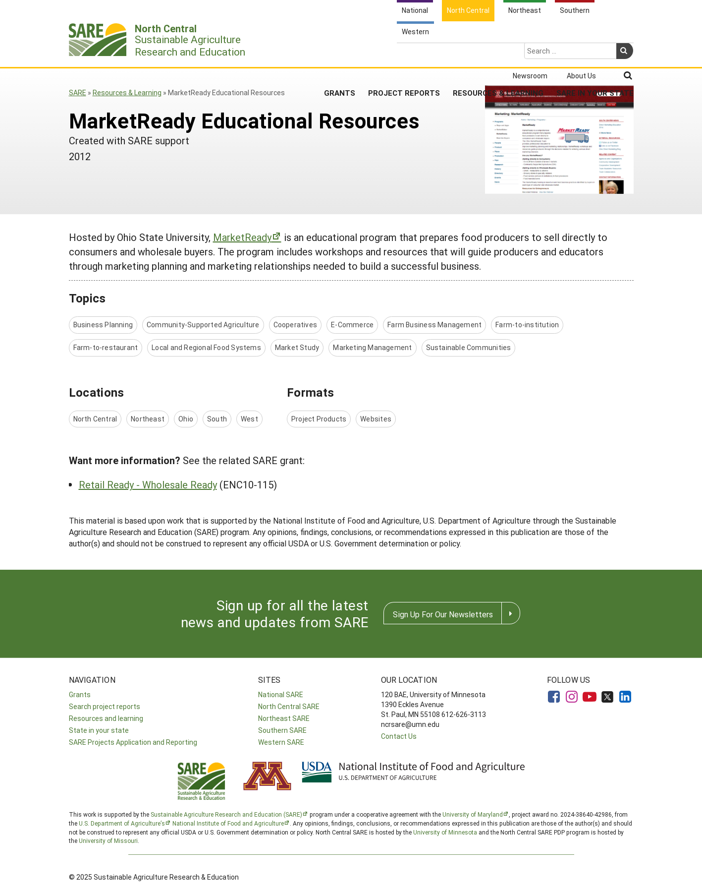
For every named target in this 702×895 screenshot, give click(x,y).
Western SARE (281, 742)
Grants (339, 54)
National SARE (280, 694)
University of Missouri (108, 840)
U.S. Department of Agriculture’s (122, 823)
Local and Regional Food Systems (206, 347)
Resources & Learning (498, 54)
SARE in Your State (595, 54)
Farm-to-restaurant (105, 347)
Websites (375, 418)
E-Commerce (352, 324)
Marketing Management (372, 347)
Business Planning (103, 324)
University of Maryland (472, 814)
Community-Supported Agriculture (203, 324)
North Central (95, 418)
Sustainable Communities (468, 347)
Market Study (297, 347)
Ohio (185, 418)
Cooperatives (295, 324)
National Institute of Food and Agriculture (228, 823)
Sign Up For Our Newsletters (443, 614)
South (217, 418)
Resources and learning (106, 718)
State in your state (99, 730)
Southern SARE (282, 730)
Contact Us (399, 736)
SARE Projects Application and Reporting (133, 742)
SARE (77, 92)
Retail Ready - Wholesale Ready (148, 484)
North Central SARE (289, 706)
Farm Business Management (434, 324)
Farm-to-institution (527, 324)
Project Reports (404, 54)
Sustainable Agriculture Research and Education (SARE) (226, 814)
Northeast (147, 418)
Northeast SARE (284, 718)
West (249, 418)
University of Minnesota (445, 832)
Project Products (318, 418)
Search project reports (104, 706)
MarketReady (242, 237)
